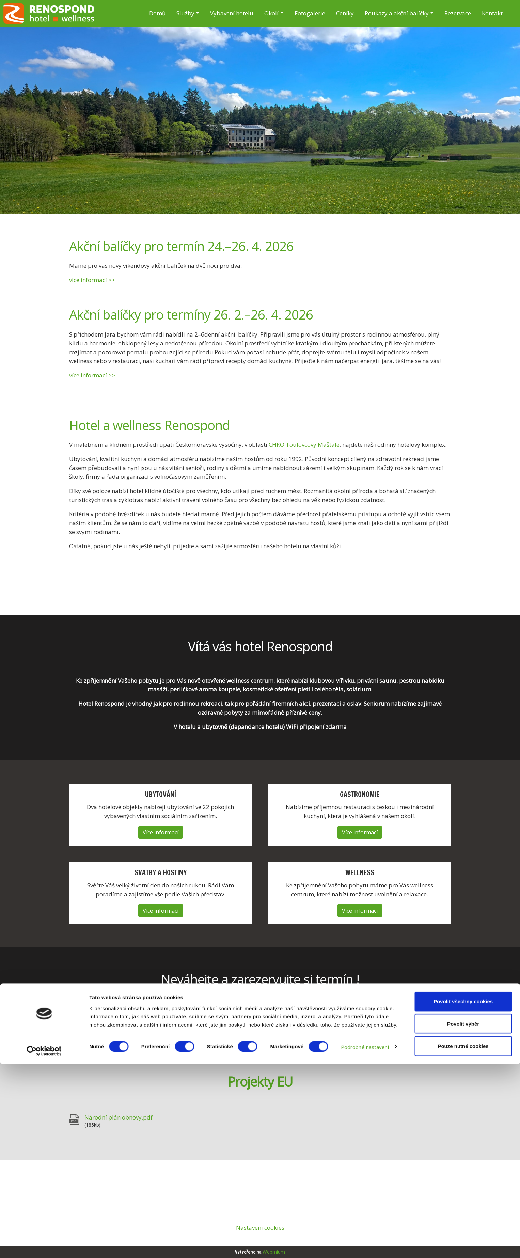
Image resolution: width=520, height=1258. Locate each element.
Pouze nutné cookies (463, 1240)
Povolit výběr (463, 1218)
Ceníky (345, 13)
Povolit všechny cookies (463, 1195)
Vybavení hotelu (231, 13)
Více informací (160, 832)
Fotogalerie (310, 13)
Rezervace (457, 13)
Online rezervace (260, 1018)
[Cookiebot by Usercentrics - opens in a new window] (44, 1245)
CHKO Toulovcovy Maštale (304, 444)
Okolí (271, 13)
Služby (185, 13)
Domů (157, 13)
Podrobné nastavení (365, 1240)
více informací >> (92, 280)
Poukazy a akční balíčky (397, 13)
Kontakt (492, 13)
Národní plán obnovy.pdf (118, 1117)
